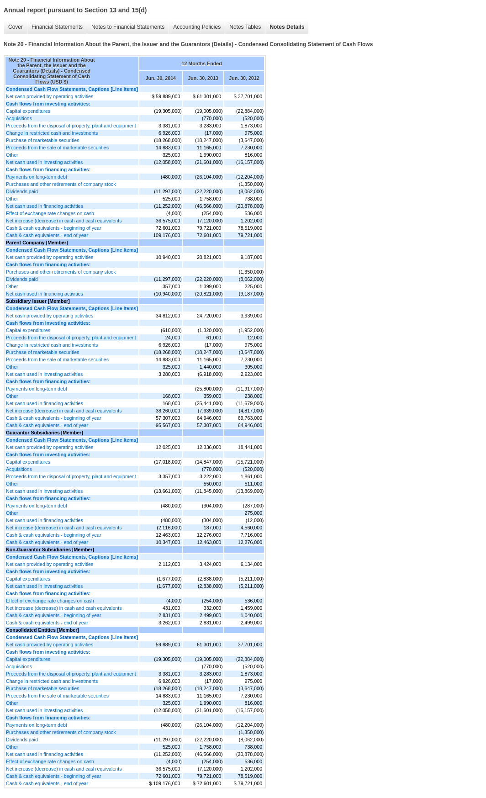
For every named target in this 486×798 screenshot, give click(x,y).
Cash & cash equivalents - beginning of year (53, 228)
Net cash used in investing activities (44, 162)
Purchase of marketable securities (42, 140)
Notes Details (286, 27)
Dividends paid (22, 191)
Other (12, 155)
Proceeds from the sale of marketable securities (57, 147)
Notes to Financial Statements (127, 27)
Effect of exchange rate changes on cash (50, 213)
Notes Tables (245, 27)
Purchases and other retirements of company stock (61, 184)
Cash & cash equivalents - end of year (47, 235)
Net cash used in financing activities (44, 206)
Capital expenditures (28, 111)
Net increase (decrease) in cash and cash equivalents (64, 220)
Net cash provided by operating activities (49, 96)
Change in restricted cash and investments (52, 133)
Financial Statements (57, 27)
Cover (15, 27)
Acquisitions (19, 118)
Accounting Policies (197, 27)
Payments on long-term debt (36, 177)
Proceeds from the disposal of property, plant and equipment (71, 125)
